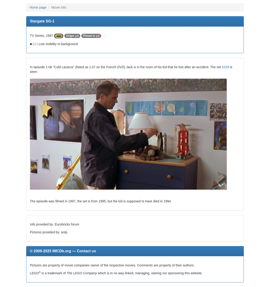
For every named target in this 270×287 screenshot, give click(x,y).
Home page (38, 7)
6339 (225, 67)
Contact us (86, 251)
